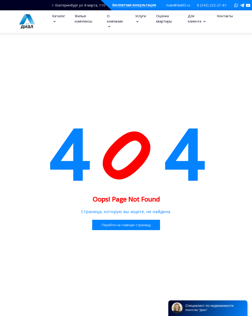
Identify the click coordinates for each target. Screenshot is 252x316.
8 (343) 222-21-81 (212, 5)
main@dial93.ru (178, 5)
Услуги (140, 16)
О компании (115, 18)
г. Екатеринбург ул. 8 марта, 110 (78, 5)
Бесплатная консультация (134, 5)
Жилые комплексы (83, 18)
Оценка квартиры (164, 18)
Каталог (58, 16)
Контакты (225, 16)
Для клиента (195, 18)
